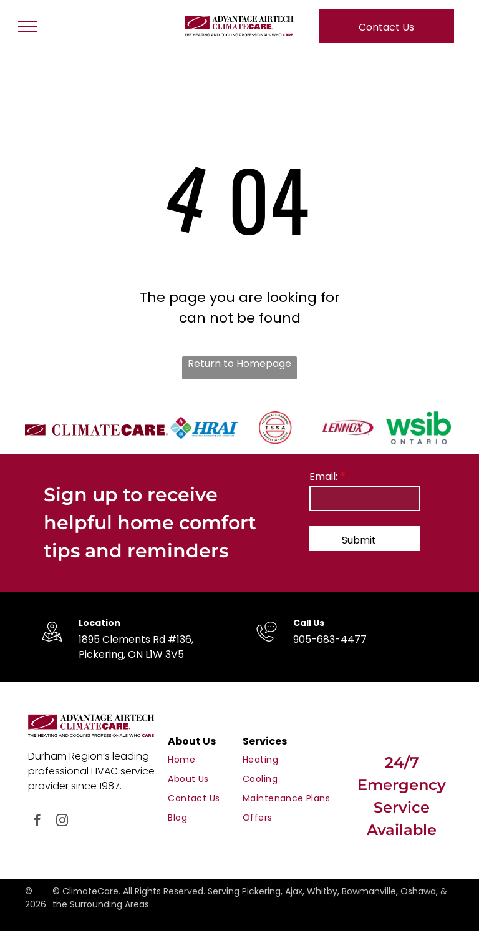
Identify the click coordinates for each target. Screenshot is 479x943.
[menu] (27, 27)
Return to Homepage (239, 363)
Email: (323, 476)
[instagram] (62, 822)
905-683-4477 (330, 639)
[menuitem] (213, 760)
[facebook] (37, 822)
